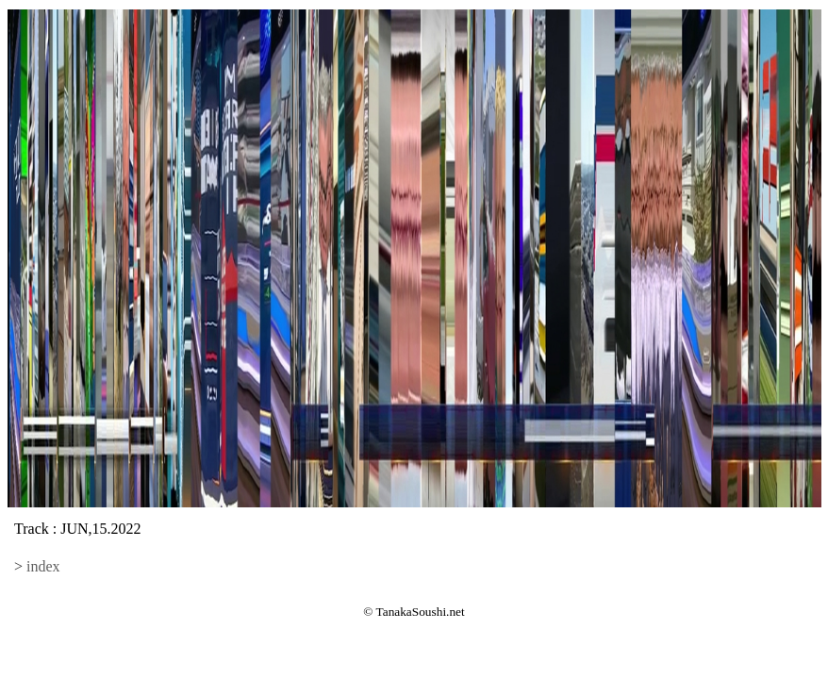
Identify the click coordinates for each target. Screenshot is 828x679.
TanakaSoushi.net (420, 611)
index (43, 566)
